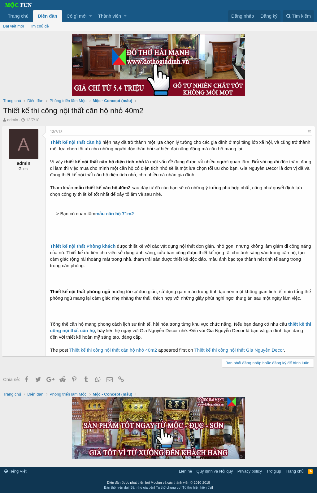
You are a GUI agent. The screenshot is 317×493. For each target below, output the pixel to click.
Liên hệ (185, 471)
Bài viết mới (13, 26)
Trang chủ (18, 16)
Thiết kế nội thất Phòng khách (84, 246)
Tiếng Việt (15, 471)
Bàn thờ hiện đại (116, 487)
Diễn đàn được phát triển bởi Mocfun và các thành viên (158, 482)
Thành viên (109, 16)
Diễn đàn (47, 16)
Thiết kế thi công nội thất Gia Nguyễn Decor (240, 350)
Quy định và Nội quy (215, 471)
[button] (90, 16)
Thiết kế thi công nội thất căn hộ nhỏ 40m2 (114, 350)
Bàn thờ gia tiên (142, 487)
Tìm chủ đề (39, 26)
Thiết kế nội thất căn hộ (76, 142)
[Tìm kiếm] (298, 16)
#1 (308, 132)
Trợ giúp (274, 471)
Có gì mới (76, 16)
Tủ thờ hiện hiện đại (197, 487)
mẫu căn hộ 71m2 (116, 213)
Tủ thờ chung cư (168, 487)
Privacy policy (249, 471)
